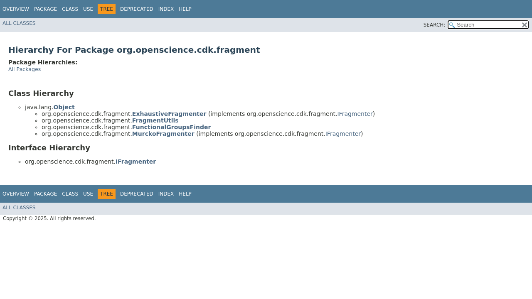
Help (185, 9)
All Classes (18, 23)
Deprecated (136, 9)
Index (166, 9)
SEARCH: (435, 25)
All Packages (24, 69)
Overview (15, 9)
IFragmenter (354, 113)
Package (45, 9)
